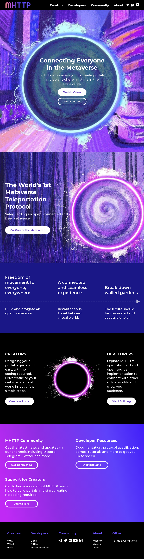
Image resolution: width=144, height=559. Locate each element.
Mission (98, 540)
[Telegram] (127, 5)
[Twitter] (132, 5)
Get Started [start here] (72, 101)
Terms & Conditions (124, 540)
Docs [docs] (33, 540)
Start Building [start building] (121, 401)
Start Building (92, 464)
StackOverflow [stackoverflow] (39, 547)
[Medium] (81, 541)
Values (97, 544)
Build (10, 547)
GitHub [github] (34, 544)
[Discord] (137, 5)
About (118, 5)
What (10, 544)
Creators (56, 5)
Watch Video (72, 92)
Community (100, 5)
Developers (77, 5)
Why (10, 540)
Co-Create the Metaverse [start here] (27, 230)
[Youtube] (75, 541)
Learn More (21, 503)
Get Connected (21, 464)
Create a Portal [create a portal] (19, 401)
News (96, 547)
